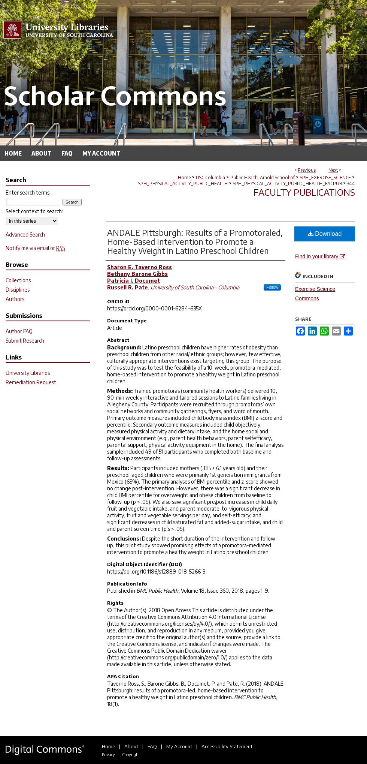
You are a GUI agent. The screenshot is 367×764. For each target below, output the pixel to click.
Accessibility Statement (226, 746)
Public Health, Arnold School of (262, 177)
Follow (272, 287)
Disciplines (18, 289)
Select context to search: (34, 211)
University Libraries (28, 373)
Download (325, 234)
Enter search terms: (28, 192)
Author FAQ (19, 331)
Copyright (131, 754)
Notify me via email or (35, 248)
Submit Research (25, 340)
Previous (307, 170)
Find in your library (320, 256)
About (131, 746)
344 (351, 183)
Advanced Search (25, 234)
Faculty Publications (304, 192)
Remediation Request (31, 382)
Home (184, 177)
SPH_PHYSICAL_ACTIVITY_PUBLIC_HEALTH (183, 183)
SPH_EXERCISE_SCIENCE (325, 177)
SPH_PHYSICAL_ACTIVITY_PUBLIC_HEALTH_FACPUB (287, 183)
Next (333, 170)
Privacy (108, 754)
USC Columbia (210, 177)
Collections (18, 280)
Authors (15, 299)
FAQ (152, 746)
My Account (179, 746)
